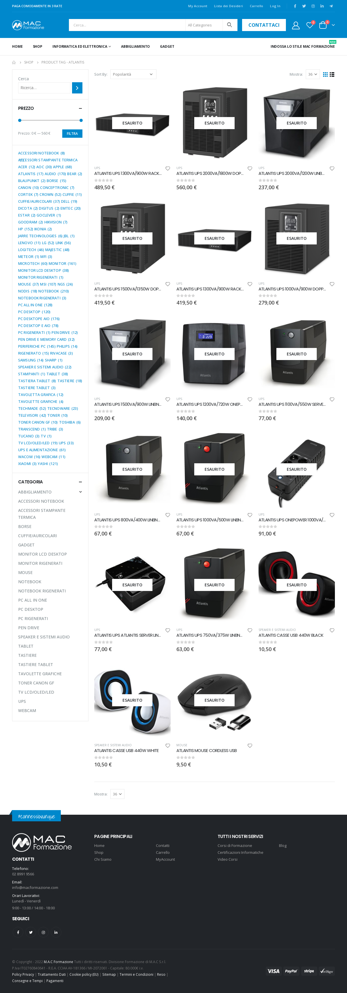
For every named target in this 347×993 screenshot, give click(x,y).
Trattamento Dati (52, 974)
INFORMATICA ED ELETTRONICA (79, 46)
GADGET (167, 46)
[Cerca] (77, 87)
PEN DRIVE (28, 627)
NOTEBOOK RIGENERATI (42, 591)
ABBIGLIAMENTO (135, 46)
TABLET (25, 646)
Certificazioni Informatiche (240, 852)
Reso (161, 974)
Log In (275, 6)
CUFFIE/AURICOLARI (37, 535)
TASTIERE (27, 655)
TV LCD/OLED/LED (36, 692)
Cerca (23, 78)
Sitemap (109, 974)
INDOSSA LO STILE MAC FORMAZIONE (303, 44)
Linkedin (56, 932)
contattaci (264, 25)
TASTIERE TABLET (35, 664)
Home (17, 46)
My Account (197, 6)
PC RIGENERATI (33, 618)
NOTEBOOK (29, 581)
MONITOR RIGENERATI (40, 563)
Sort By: (101, 74)
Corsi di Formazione (235, 845)
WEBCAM (27, 710)
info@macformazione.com (35, 887)
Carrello (256, 6)
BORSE (24, 526)
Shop (38, 46)
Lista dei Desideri (228, 6)
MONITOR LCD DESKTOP (42, 554)
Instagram (43, 932)
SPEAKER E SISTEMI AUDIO (277, 630)
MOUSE (181, 745)
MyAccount (165, 859)
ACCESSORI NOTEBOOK (41, 501)
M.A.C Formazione (58, 961)
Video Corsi (227, 859)
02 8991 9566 (23, 874)
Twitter (30, 932)
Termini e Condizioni (136, 974)
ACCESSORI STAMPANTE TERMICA (41, 514)
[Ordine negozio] (133, 74)
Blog (282, 845)
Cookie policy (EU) (84, 974)
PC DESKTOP (30, 609)
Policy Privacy (23, 974)
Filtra (72, 133)
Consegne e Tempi (27, 980)
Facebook (18, 932)
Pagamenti (54, 980)
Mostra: (296, 74)
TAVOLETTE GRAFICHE (40, 673)
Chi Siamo (103, 859)
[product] (132, 123)
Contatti (162, 845)
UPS (97, 168)
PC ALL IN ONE (32, 600)
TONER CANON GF (36, 683)
